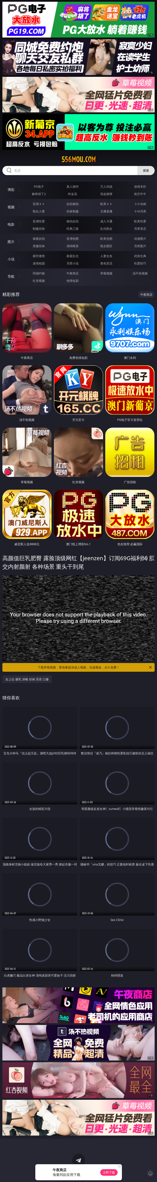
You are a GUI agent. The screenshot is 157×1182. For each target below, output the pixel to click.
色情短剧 (72, 281)
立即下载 (109, 1172)
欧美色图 (106, 238)
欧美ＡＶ (106, 204)
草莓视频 (106, 273)
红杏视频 (39, 281)
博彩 (11, 189)
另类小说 (72, 263)
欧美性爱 (140, 221)
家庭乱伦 (72, 256)
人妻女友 (106, 256)
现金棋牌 (106, 194)
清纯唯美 (72, 246)
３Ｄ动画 (140, 204)
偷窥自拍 (39, 238)
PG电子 (39, 186)
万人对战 (106, 186)
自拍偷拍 (72, 204)
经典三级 (72, 229)
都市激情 (39, 256)
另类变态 (140, 229)
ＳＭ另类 (140, 211)
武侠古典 (140, 256)
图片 (11, 241)
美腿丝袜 (39, 246)
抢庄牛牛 (140, 194)
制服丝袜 (39, 229)
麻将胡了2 (39, 194)
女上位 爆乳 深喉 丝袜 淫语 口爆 (27, 679)
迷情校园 (39, 263)
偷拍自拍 (72, 221)
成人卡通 (106, 221)
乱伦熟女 (106, 229)
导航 (11, 276)
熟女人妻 (39, 211)
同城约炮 (39, 273)
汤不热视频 (140, 273)
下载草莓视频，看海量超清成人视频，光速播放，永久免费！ (95, 667)
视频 (11, 207)
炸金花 (72, 194)
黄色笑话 (106, 263)
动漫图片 (140, 238)
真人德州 (72, 186)
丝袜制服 (72, 211)
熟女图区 (106, 246)
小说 (11, 259)
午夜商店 (72, 273)
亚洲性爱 (39, 221)
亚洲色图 (72, 238)
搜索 (146, 170)
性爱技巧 (140, 263)
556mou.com (79, 159)
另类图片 (140, 246)
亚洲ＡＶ (39, 204)
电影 (11, 224)
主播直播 (106, 211)
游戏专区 (140, 186)
